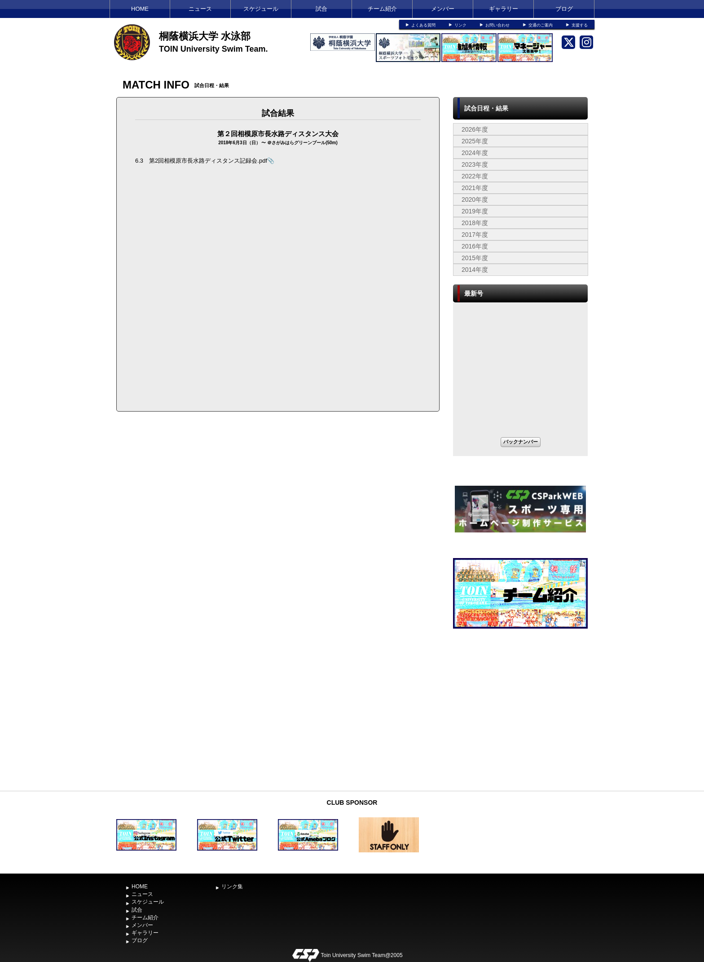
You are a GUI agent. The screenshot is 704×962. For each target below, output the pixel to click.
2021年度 (475, 187)
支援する (580, 25)
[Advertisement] (520, 719)
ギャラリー (503, 8)
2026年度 (475, 129)
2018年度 (475, 222)
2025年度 (475, 141)
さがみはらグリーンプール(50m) (305, 142)
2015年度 (475, 258)
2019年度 (475, 211)
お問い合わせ (497, 25)
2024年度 (475, 152)
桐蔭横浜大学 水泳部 (205, 36)
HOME (140, 8)
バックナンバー (520, 441)
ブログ (564, 8)
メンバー (442, 8)
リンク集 (232, 886)
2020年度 (475, 199)
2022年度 (475, 176)
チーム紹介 (382, 8)
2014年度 (475, 269)
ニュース (200, 8)
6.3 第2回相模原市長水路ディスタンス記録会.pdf (201, 160)
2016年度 (475, 246)
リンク (460, 25)
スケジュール (260, 8)
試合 (321, 8)
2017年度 (475, 234)
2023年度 (475, 164)
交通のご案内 (540, 25)
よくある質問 (423, 25)
